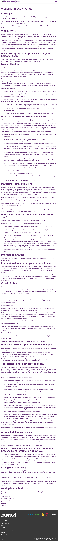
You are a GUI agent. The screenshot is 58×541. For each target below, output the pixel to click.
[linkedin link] (6, 521)
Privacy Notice (4, 532)
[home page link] (12, 1)
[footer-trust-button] (42, 514)
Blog (2, 539)
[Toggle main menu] (56, 1)
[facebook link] (1, 521)
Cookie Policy (4, 534)
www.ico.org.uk (14, 464)
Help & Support (4, 527)
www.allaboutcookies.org (38, 341)
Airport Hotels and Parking (7, 530)
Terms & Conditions (5, 523)
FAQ (2, 525)
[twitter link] (4, 521)
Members (3, 536)
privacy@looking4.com (30, 211)
